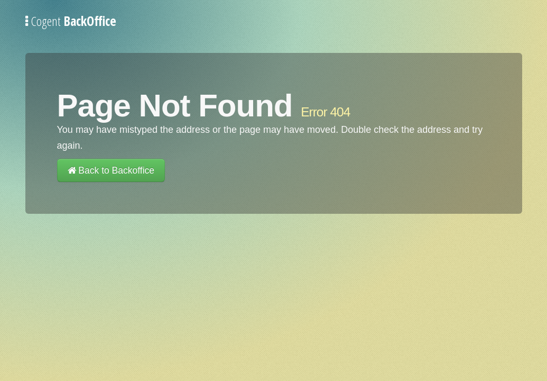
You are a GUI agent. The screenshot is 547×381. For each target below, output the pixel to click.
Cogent (70, 21)
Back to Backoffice (111, 170)
